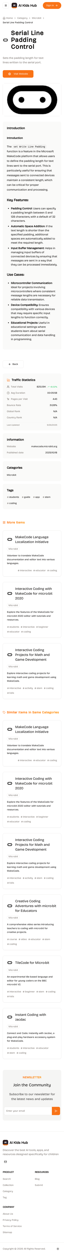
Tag (5, 1197)
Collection (8, 1185)
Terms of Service (12, 1226)
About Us (8, 1213)
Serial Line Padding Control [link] (18, 22)
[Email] (5, 1162)
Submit (39, 1185)
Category (8, 1191)
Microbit (36, 18)
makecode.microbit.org (44, 446)
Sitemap (7, 1232)
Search (7, 1179)
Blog (37, 1179)
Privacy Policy (10, 1220)
